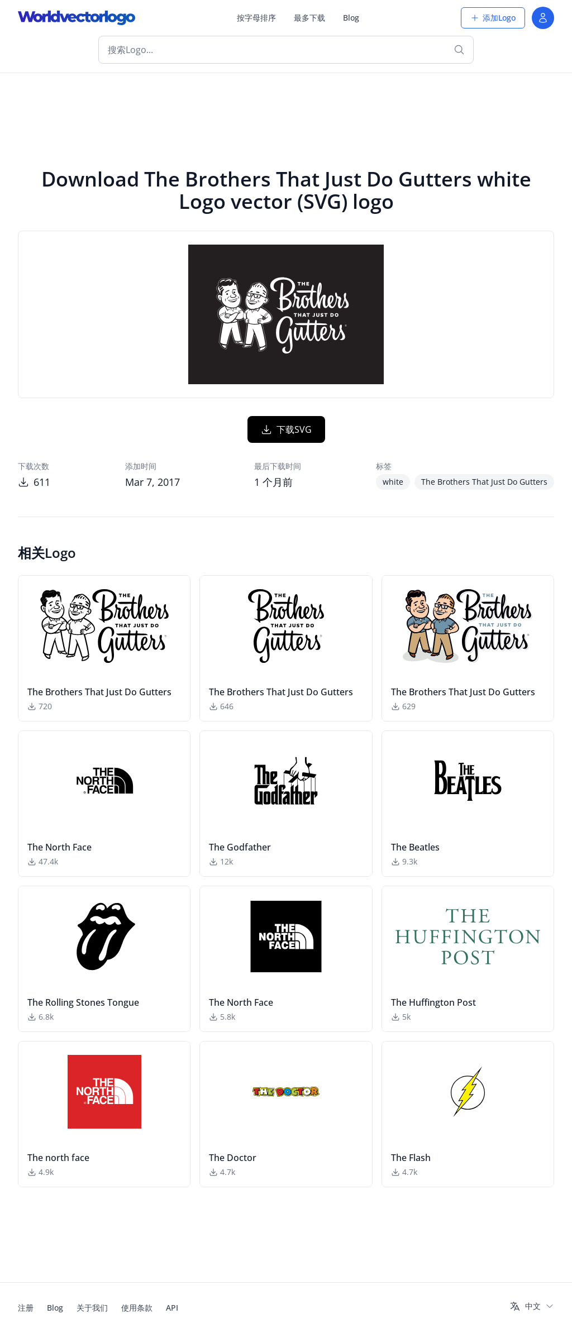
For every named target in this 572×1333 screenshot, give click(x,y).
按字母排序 (256, 17)
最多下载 (309, 17)
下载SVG (286, 429)
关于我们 (92, 1307)
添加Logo (493, 17)
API (172, 1307)
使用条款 (136, 1307)
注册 (26, 1307)
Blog (351, 17)
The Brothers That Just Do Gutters (484, 481)
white (393, 481)
